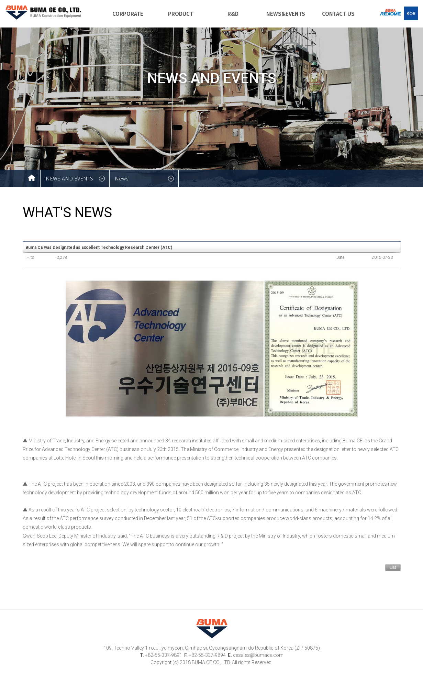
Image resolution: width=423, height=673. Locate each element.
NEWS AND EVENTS (69, 178)
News (122, 178)
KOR (411, 13)
